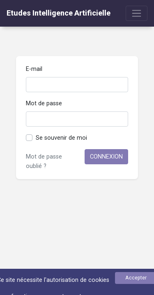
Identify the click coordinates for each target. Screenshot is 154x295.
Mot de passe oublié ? (44, 161)
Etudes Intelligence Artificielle (58, 13)
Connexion (106, 156)
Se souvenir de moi (61, 137)
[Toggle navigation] (136, 13)
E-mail (34, 69)
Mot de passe (44, 103)
